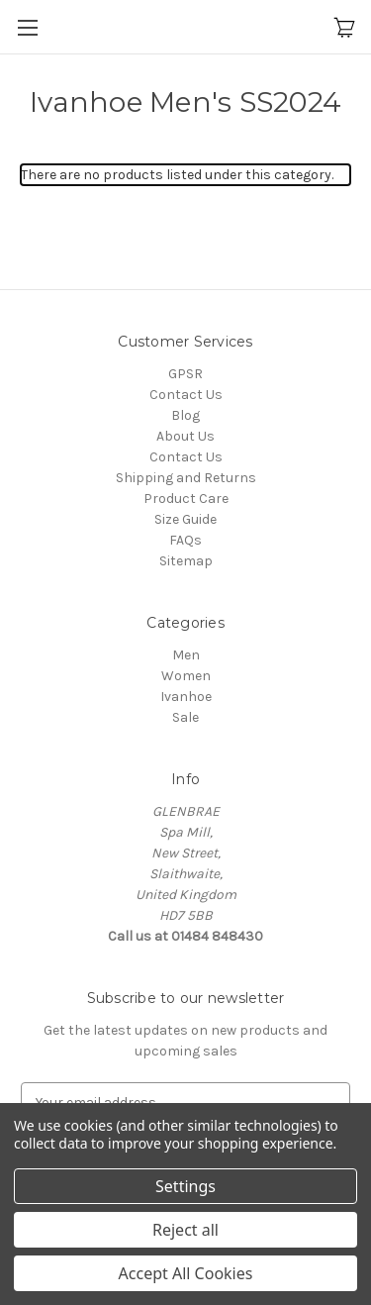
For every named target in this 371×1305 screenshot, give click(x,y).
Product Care (186, 498)
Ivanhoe (186, 696)
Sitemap (186, 560)
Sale (185, 717)
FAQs (185, 540)
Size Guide (185, 519)
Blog (185, 415)
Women (186, 675)
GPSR (185, 373)
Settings (185, 1186)
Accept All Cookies (186, 1273)
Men (186, 655)
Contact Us (186, 394)
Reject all (185, 1230)
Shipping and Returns (186, 477)
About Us (185, 436)
